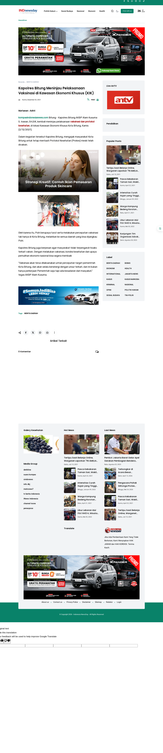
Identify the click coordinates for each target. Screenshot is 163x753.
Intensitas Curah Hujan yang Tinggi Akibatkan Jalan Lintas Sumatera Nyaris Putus (129, 194)
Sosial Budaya (67, 11)
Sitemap (98, 601)
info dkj (27, 483)
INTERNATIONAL (113, 274)
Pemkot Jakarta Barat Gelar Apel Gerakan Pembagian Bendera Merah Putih (121, 458)
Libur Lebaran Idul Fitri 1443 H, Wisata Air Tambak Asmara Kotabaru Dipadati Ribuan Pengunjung (130, 222)
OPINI (108, 290)
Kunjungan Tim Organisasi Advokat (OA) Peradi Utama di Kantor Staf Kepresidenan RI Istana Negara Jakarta (130, 235)
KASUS (109, 279)
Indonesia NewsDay (80, 613)
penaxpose (28, 507)
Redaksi (109, 601)
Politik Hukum (50, 11)
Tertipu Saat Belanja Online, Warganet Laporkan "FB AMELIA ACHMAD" (122, 169)
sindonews (28, 478)
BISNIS (127, 263)
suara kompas (30, 473)
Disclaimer (86, 601)
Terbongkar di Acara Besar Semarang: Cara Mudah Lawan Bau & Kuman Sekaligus (128, 469)
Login (119, 601)
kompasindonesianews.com (33, 117)
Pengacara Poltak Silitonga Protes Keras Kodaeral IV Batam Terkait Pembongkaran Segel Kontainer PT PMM (128, 483)
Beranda (21, 82)
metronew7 (28, 488)
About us (45, 601)
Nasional (80, 11)
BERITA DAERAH (33, 82)
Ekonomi (91, 11)
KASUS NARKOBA (132, 279)
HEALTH (128, 268)
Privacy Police (72, 601)
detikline (27, 468)
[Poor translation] (7, 639)
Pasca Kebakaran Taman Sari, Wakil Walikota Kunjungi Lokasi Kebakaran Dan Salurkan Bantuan (129, 180)
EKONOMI (110, 268)
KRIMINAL (110, 285)
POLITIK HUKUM (131, 290)
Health (102, 11)
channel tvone (30, 502)
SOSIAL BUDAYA (113, 295)
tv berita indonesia (32, 492)
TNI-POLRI (129, 295)
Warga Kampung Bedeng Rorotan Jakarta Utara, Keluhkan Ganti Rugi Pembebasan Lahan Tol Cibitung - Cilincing (130, 208)
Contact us (57, 601)
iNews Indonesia (31, 497)
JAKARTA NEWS (131, 274)
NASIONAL (129, 285)
